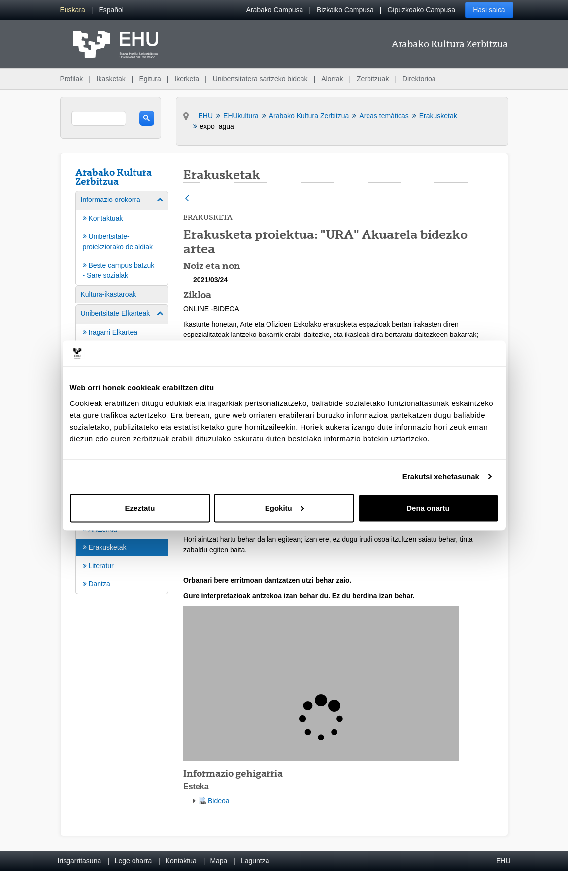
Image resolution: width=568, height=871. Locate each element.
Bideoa (219, 800)
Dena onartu (428, 507)
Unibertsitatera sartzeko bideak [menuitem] (260, 79)
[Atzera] (187, 199)
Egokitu (284, 507)
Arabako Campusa (274, 10)
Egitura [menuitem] (150, 79)
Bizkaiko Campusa (345, 10)
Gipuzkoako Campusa (421, 10)
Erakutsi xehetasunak (440, 476)
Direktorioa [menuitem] (419, 79)
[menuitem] (72, 10)
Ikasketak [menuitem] (111, 79)
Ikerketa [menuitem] (186, 79)
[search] (98, 118)
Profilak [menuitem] (71, 79)
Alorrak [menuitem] (332, 79)
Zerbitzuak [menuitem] (373, 79)
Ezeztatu (140, 507)
